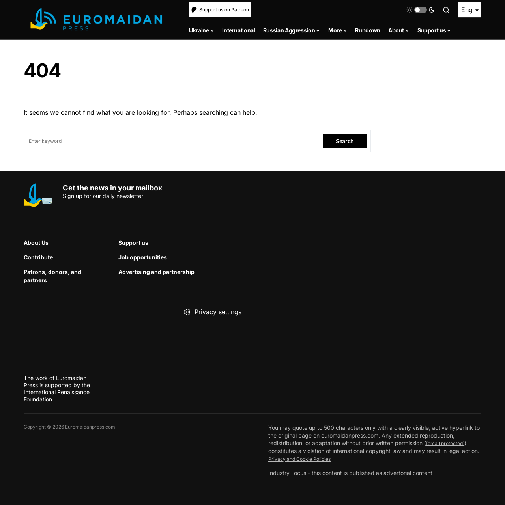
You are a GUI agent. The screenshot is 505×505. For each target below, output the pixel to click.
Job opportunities (142, 257)
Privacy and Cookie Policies (303, 458)
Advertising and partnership (156, 271)
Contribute (38, 257)
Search (345, 141)
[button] (420, 10)
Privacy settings (212, 312)
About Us (36, 242)
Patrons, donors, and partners (52, 275)
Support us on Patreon (220, 10)
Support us (133, 242)
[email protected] (448, 443)
